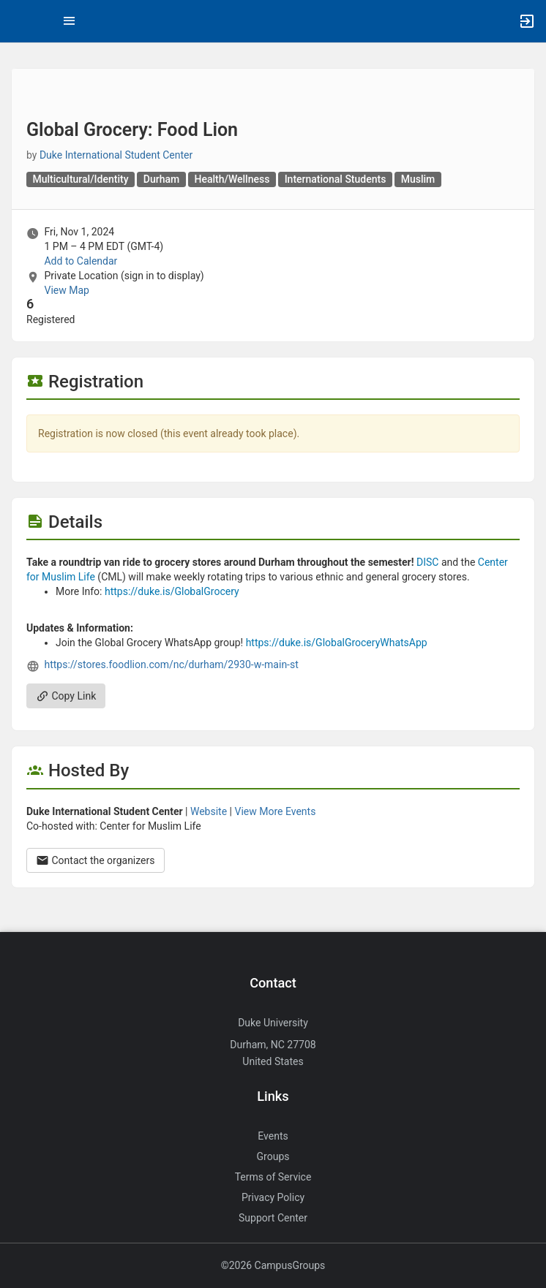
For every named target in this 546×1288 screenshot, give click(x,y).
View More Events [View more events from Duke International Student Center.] (275, 811)
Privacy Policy (273, 1197)
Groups (273, 1156)
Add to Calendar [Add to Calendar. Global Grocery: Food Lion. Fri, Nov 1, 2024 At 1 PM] (80, 261)
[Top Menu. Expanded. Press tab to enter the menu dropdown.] (69, 21)
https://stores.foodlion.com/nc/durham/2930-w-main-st (171, 664)
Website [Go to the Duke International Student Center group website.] (208, 811)
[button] (18, 21)
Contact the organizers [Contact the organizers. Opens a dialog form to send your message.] (95, 860)
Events (273, 1136)
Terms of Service (273, 1177)
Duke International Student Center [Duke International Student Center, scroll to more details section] (116, 155)
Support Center (273, 1218)
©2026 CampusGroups (273, 1265)
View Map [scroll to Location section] (66, 290)
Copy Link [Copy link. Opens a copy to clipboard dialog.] (66, 696)
